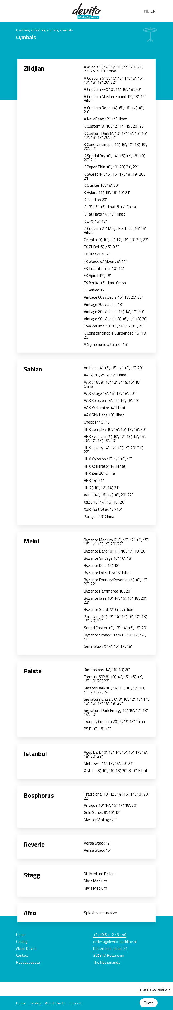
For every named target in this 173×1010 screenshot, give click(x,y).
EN (153, 11)
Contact (75, 1003)
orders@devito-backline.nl (115, 941)
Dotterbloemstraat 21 (110, 948)
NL (146, 11)
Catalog (35, 1003)
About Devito (55, 1003)
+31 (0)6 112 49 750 (109, 934)
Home (21, 1003)
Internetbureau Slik (154, 989)
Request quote (28, 962)
